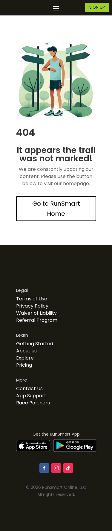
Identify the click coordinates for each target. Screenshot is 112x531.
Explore (25, 357)
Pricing (24, 365)
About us (26, 350)
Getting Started (34, 343)
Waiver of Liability (36, 313)
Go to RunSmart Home (56, 208)
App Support (31, 395)
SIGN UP (97, 7)
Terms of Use (31, 298)
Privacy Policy (32, 305)
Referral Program (36, 320)
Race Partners (33, 402)
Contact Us (29, 388)
